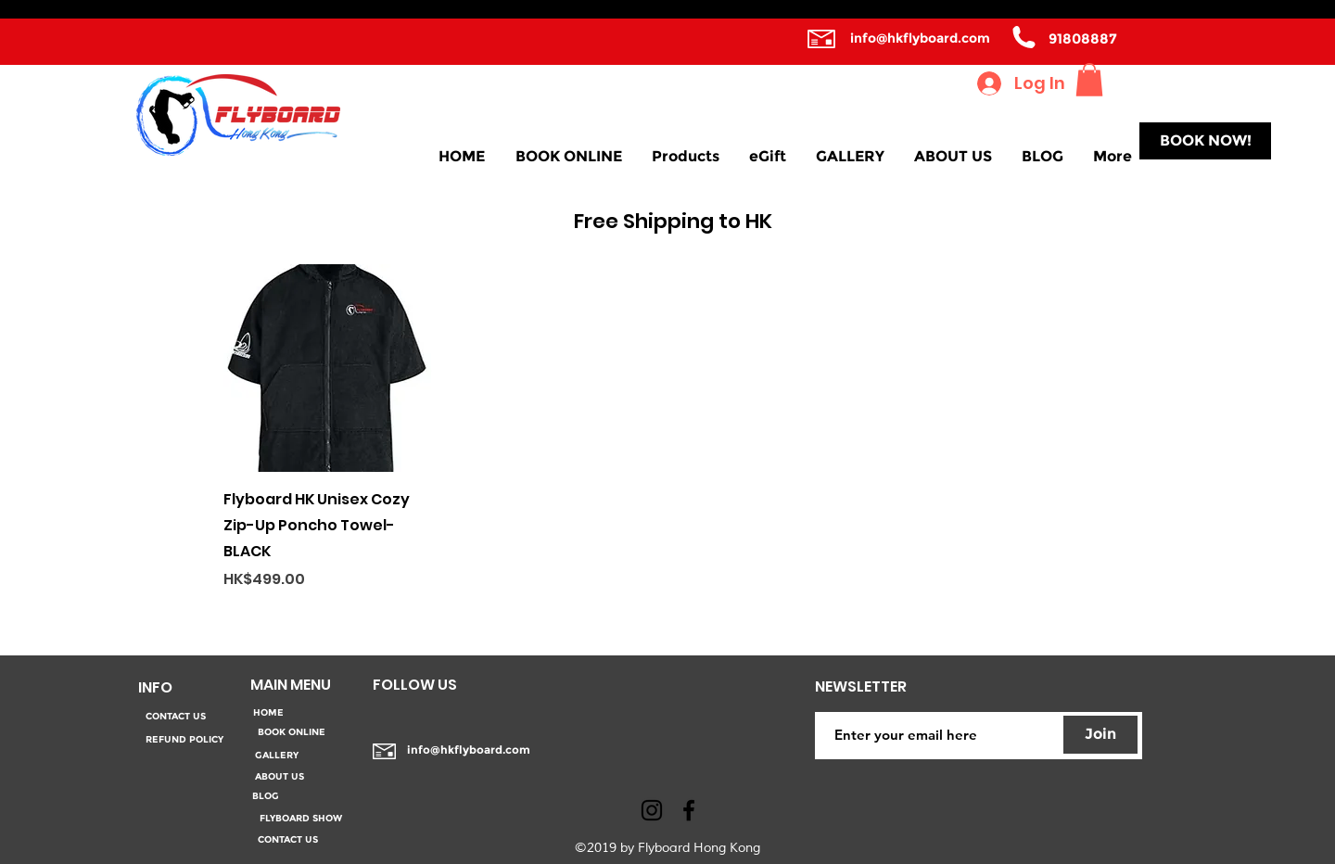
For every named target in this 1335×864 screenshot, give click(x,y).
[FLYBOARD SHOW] (300, 818)
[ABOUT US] (279, 776)
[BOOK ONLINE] (291, 732)
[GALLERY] (276, 755)
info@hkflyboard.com (920, 38)
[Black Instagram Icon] (652, 810)
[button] (1089, 79)
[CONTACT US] (175, 717)
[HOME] (268, 712)
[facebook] (689, 810)
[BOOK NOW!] (1205, 140)
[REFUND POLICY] (184, 740)
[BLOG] (265, 796)
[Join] (1100, 735)
